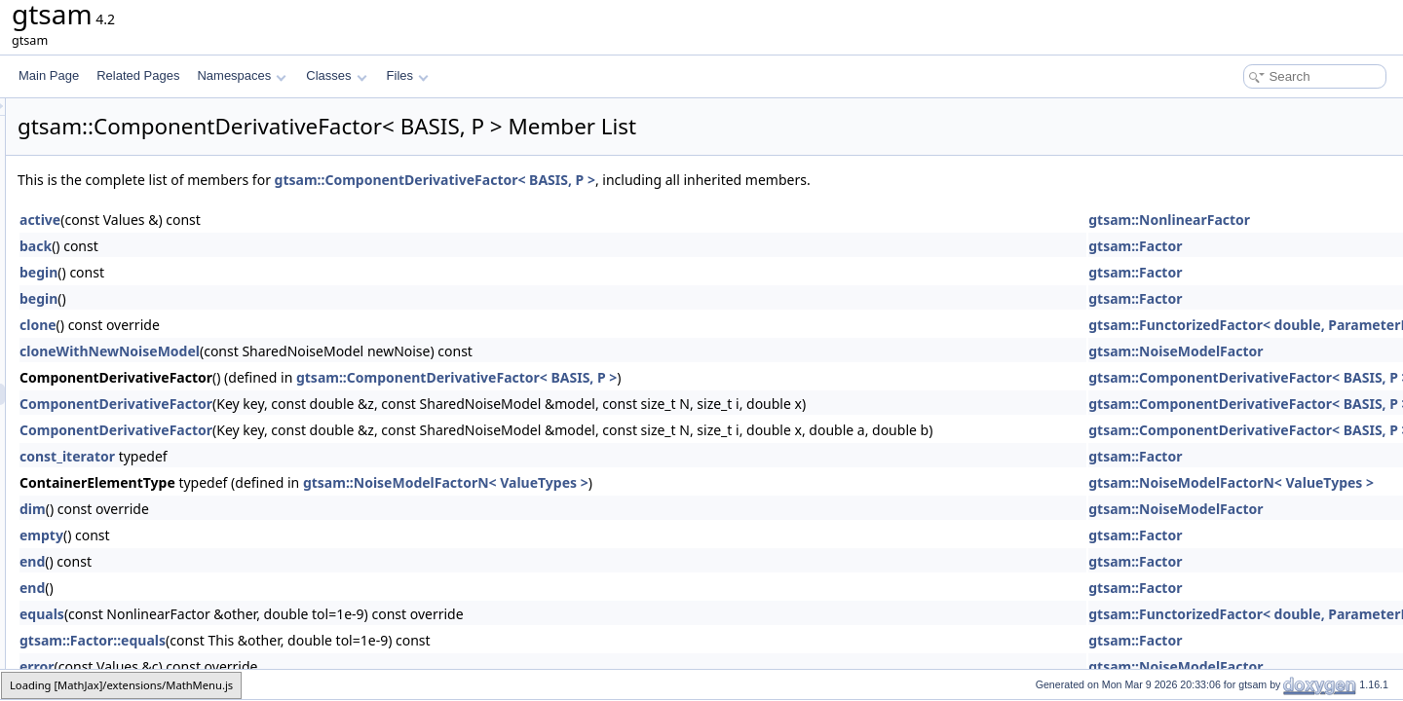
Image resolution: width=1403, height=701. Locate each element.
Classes (336, 75)
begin (282, 272)
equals (285, 614)
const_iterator (311, 456)
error (280, 666)
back (279, 246)
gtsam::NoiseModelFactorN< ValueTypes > (689, 482)
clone (281, 324)
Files (408, 75)
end (275, 561)
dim (276, 508)
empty (285, 535)
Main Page (49, 75)
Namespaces (241, 75)
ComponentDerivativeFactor (359, 403)
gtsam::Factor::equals (336, 640)
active (283, 219)
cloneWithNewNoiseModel (353, 351)
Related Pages (137, 75)
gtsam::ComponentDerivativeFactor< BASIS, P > (678, 179)
